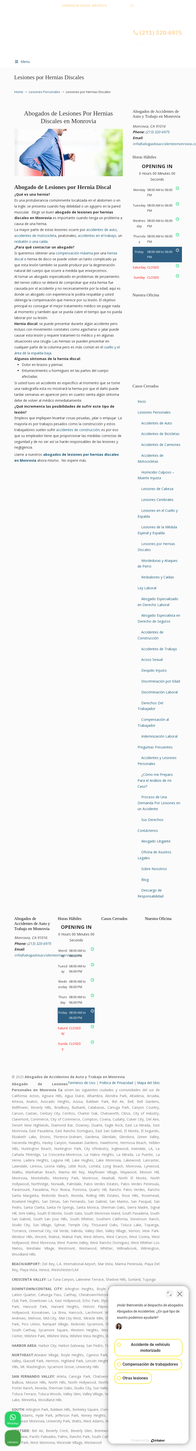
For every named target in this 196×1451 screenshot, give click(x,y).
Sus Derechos (152, 819)
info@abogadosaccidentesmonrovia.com (98, 13)
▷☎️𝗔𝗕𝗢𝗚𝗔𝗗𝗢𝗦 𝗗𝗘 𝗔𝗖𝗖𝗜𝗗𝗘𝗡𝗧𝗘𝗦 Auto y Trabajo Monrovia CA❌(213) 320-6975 (103, 38)
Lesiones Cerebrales (157, 499)
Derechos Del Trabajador (150, 706)
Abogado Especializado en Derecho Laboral (158, 601)
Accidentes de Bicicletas (160, 433)
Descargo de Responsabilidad (150, 893)
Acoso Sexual (152, 659)
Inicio (142, 401)
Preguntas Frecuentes (155, 747)
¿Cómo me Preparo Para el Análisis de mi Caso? (155, 780)
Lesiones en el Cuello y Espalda (158, 513)
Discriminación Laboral (159, 692)
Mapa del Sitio (148, 1082)
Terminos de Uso (81, 1082)
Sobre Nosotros (154, 868)
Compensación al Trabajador (153, 722)
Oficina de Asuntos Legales (154, 855)
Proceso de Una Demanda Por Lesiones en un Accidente (159, 803)
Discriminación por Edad (160, 681)
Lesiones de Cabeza (157, 488)
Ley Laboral (147, 588)
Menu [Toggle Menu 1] (22, 61)
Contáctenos (148, 830)
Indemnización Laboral (159, 736)
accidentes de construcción (78, 429)
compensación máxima (74, 253)
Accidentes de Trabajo (159, 649)
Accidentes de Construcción (150, 635)
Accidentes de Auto (156, 423)
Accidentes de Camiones (160, 444)
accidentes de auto (101, 229)
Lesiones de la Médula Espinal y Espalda (157, 530)
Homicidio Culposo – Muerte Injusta (156, 475)
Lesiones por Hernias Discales (156, 546)
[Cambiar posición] (169, 1293)
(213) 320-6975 (119, 5)
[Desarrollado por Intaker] (154, 1440)
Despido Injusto (154, 670)
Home (18, 92)
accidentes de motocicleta (35, 235)
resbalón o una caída (31, 241)
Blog (145, 879)
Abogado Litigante (156, 841)
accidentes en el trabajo (97, 235)
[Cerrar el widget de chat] (180, 1293)
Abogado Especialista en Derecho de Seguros (159, 618)
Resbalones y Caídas (157, 577)
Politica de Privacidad (116, 1082)
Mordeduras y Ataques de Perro (158, 563)
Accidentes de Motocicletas (150, 458)
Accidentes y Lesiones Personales (157, 760)
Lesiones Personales (44, 92)
